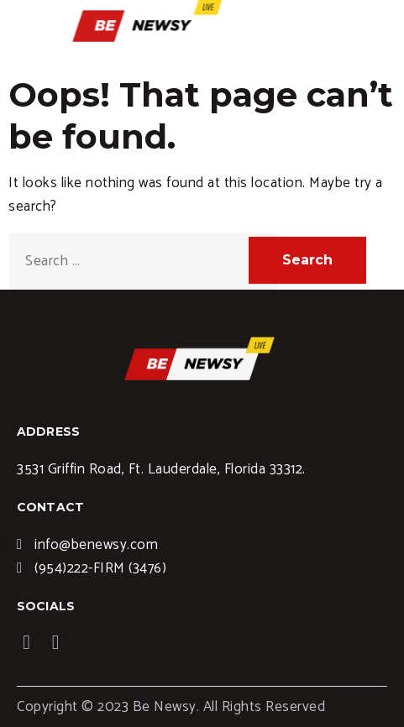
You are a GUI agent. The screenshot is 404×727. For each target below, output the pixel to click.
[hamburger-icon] (385, 22)
